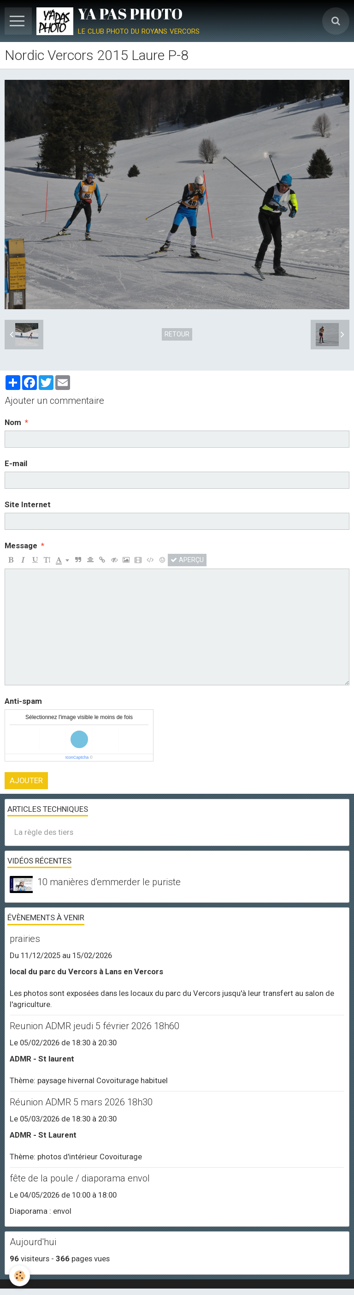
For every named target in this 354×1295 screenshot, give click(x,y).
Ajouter (26, 780)
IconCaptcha (77, 757)
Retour (177, 334)
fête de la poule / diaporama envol (80, 1178)
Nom (13, 422)
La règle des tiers (43, 832)
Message (21, 545)
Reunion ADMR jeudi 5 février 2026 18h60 (94, 1025)
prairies (25, 938)
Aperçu (187, 560)
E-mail (16, 463)
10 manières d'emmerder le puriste (109, 881)
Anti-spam (23, 701)
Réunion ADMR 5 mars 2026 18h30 (81, 1102)
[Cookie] (19, 1275)
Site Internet (28, 504)
